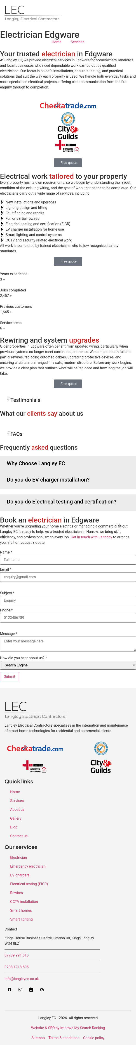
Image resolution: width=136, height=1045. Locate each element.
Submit (9, 676)
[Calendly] (31, 990)
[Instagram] (20, 990)
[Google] (42, 990)
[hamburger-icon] (122, 12)
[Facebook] (9, 990)
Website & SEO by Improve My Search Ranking (68, 1028)
